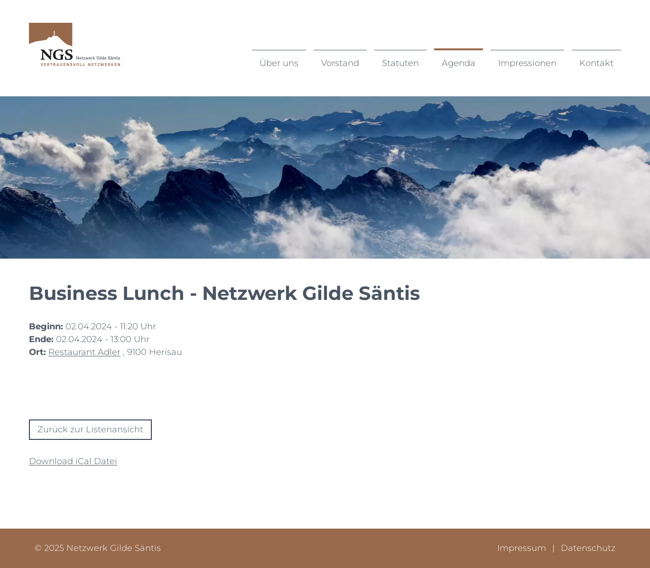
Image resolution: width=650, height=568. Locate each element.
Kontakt (596, 63)
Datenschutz (588, 548)
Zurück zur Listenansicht (90, 429)
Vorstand (340, 63)
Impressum (522, 548)
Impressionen (527, 63)
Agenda (458, 63)
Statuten (400, 63)
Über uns (279, 63)
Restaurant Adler (84, 352)
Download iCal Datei (73, 461)
